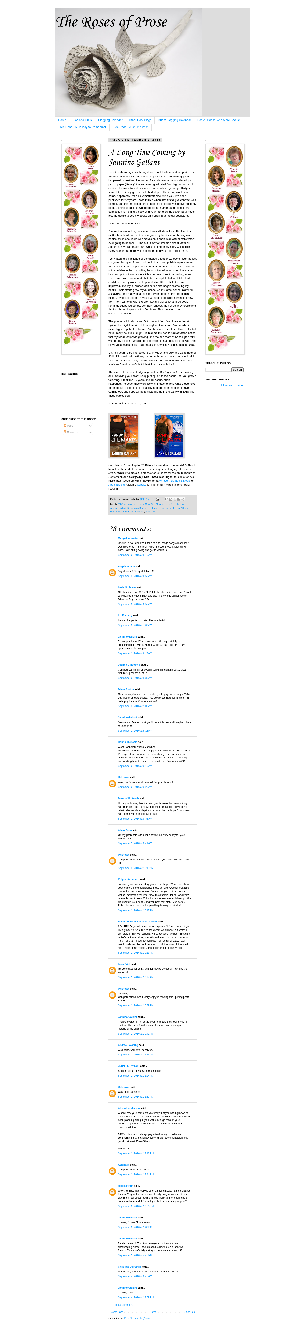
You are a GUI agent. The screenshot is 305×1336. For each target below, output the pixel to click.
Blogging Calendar (110, 120)
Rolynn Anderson (128, 879)
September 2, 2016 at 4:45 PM (135, 1255)
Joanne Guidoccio (129, 664)
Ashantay (123, 1164)
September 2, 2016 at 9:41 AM (135, 843)
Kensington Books (136, 508)
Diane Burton (126, 689)
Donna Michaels (127, 742)
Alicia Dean (125, 830)
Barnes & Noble (180, 480)
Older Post (189, 1312)
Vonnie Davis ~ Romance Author (137, 921)
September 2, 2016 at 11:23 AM (136, 1054)
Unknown (123, 777)
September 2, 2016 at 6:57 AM (135, 604)
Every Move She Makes (151, 504)
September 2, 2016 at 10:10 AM (136, 868)
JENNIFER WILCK (129, 1066)
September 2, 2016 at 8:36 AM (135, 677)
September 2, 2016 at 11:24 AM (136, 1075)
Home (62, 120)
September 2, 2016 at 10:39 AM (136, 1005)
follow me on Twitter (232, 385)
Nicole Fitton (125, 1185)
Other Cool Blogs (140, 120)
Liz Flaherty (125, 615)
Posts (68, 425)
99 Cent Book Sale (127, 504)
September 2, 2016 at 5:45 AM (135, 554)
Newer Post (116, 1312)
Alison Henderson (129, 1108)
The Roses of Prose (110, 22)
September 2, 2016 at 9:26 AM (135, 787)
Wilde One (151, 511)
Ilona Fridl (124, 964)
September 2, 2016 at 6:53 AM (135, 576)
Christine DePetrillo (129, 1266)
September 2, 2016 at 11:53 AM (136, 1096)
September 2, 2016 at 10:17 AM (136, 910)
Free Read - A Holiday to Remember (82, 127)
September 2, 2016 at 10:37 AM (136, 977)
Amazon (164, 480)
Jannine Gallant (118, 508)
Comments (71, 432)
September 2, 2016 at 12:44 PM (136, 1174)
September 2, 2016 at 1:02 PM (135, 1227)
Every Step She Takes (175, 504)
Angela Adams (127, 566)
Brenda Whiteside (128, 798)
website (141, 484)
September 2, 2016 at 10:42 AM (136, 1033)
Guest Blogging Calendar (174, 120)
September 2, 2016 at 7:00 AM (135, 625)
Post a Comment (123, 1304)
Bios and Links (82, 120)
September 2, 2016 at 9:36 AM (135, 818)
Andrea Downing (128, 1045)
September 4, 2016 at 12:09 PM (136, 1297)
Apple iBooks (116, 484)
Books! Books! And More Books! (218, 120)
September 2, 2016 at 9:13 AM (135, 730)
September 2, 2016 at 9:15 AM (135, 766)
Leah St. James (127, 587)
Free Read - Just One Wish (131, 127)
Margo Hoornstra (128, 538)
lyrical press (153, 508)
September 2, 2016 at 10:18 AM (136, 952)
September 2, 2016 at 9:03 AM (135, 706)
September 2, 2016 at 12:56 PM (136, 1206)
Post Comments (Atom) (137, 1318)
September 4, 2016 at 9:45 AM (135, 1276)
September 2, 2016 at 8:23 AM (135, 653)
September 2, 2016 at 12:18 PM (136, 1153)
